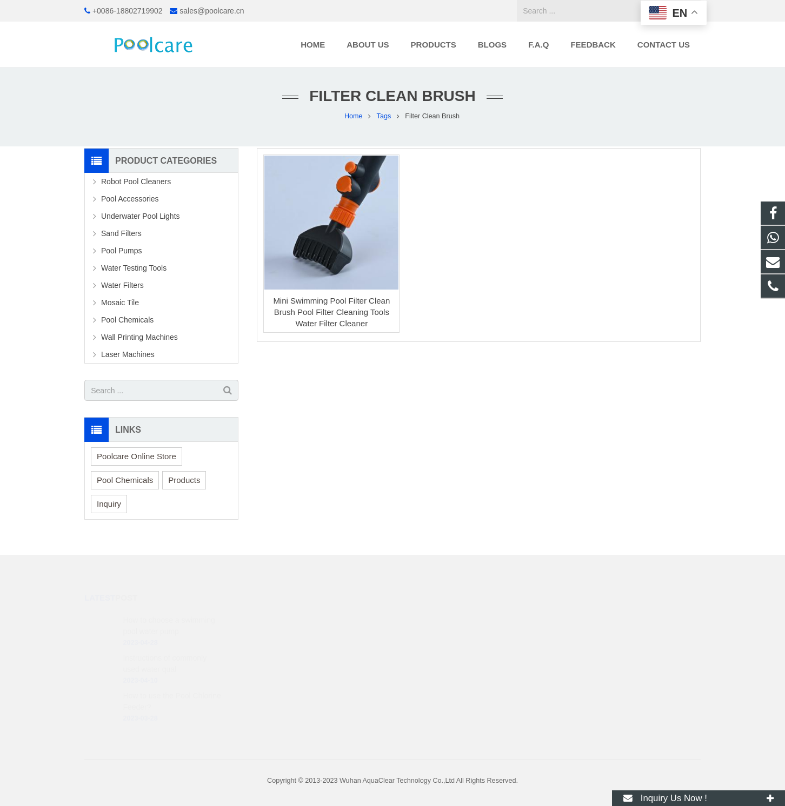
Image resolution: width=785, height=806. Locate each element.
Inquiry (109, 503)
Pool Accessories (130, 198)
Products (184, 480)
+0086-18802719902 (127, 10)
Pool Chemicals (127, 319)
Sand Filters (121, 233)
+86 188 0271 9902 (441, 619)
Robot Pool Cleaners (136, 181)
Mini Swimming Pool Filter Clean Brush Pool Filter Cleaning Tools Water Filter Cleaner (331, 312)
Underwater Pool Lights (140, 216)
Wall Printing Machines (139, 337)
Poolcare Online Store (136, 456)
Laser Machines (128, 354)
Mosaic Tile (120, 302)
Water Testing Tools (134, 268)
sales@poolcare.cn (211, 10)
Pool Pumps (121, 250)
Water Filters (122, 285)
